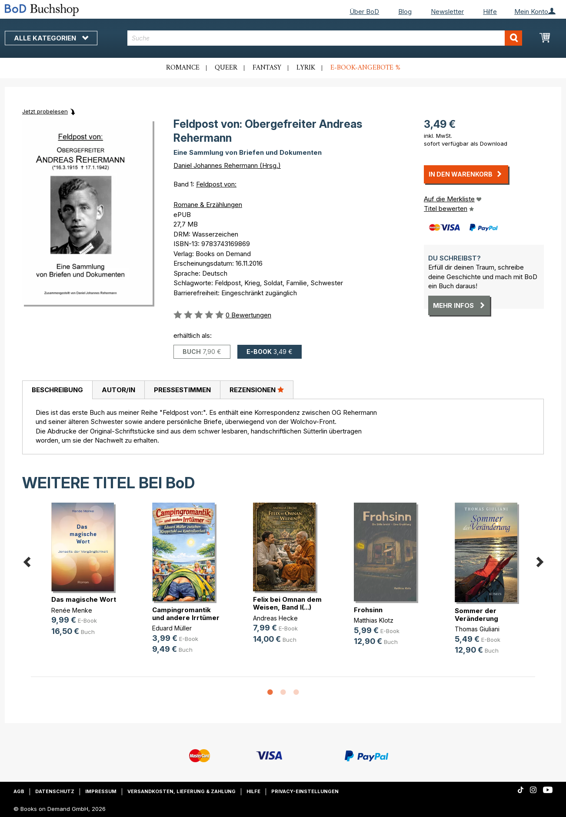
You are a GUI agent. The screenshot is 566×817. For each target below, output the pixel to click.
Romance (183, 68)
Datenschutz (54, 791)
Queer (226, 68)
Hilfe (490, 11)
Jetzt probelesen (45, 111)
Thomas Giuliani (477, 629)
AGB (18, 791)
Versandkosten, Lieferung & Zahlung (181, 791)
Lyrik (305, 68)
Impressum (101, 791)
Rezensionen (257, 389)
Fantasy (267, 68)
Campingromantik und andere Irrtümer (186, 614)
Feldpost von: (216, 184)
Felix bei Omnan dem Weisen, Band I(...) (287, 603)
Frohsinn (368, 610)
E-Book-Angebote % (365, 68)
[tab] (57, 390)
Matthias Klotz (373, 620)
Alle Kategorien (51, 38)
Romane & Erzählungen (207, 204)
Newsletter (447, 11)
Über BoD (364, 11)
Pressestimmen (182, 390)
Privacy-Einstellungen (305, 791)
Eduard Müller (172, 628)
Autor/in (118, 390)
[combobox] (325, 38)
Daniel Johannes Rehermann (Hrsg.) (227, 165)
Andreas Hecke (275, 618)
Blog (405, 11)
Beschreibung (57, 390)
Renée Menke (71, 610)
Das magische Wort (83, 599)
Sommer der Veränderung (476, 615)
